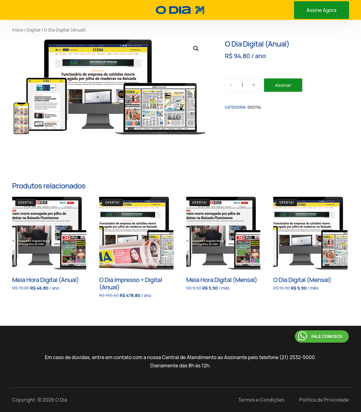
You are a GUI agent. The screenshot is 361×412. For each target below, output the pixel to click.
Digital (33, 30)
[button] (196, 48)
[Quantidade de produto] (242, 85)
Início (18, 30)
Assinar (283, 85)
